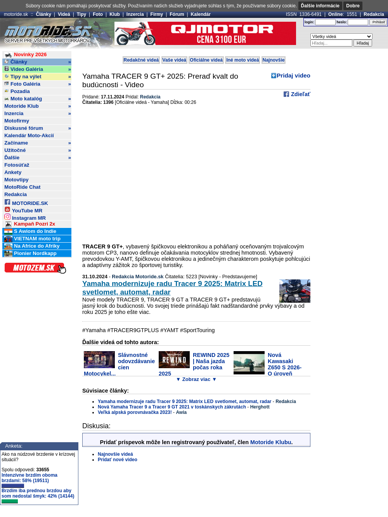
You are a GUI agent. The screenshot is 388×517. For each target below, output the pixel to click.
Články (43, 14)
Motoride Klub (37, 106)
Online (335, 14)
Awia (181, 412)
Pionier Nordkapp (30, 253)
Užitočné (37, 150)
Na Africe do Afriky (31, 246)
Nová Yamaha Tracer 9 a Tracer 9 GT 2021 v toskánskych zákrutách (172, 407)
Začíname (37, 143)
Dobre (353, 6)
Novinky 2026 (25, 55)
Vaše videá (174, 60)
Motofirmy (16, 121)
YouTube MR (23, 209)
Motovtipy (16, 180)
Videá (64, 14)
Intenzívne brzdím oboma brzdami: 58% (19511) (29, 480)
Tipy (81, 14)
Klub (114, 14)
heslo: (341, 22)
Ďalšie (37, 158)
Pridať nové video (117, 459)
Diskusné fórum (37, 128)
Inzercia (135, 14)
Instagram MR (25, 217)
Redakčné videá (141, 60)
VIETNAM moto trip (32, 239)
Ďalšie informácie (320, 6)
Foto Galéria (37, 84)
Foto (98, 14)
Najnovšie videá (115, 454)
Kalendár (201, 14)
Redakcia (374, 14)
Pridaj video (293, 75)
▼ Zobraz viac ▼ (196, 379)
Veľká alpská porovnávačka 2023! (135, 412)
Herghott (260, 407)
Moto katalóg (37, 99)
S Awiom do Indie (30, 231)
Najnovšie (274, 60)
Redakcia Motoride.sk (137, 276)
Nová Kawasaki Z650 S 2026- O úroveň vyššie (267, 367)
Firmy (157, 14)
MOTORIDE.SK (26, 202)
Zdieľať (299, 94)
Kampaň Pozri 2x (29, 224)
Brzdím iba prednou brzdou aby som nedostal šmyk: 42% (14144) (38, 495)
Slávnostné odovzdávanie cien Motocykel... (119, 364)
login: (309, 22)
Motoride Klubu (270, 442)
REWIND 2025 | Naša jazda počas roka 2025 (194, 364)
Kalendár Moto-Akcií (29, 135)
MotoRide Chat (22, 187)
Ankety (12, 172)
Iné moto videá (242, 60)
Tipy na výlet (37, 77)
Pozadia (17, 91)
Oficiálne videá (206, 60)
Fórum (177, 14)
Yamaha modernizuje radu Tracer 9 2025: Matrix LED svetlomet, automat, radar (185, 401)
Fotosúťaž (16, 165)
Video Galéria (37, 69)
